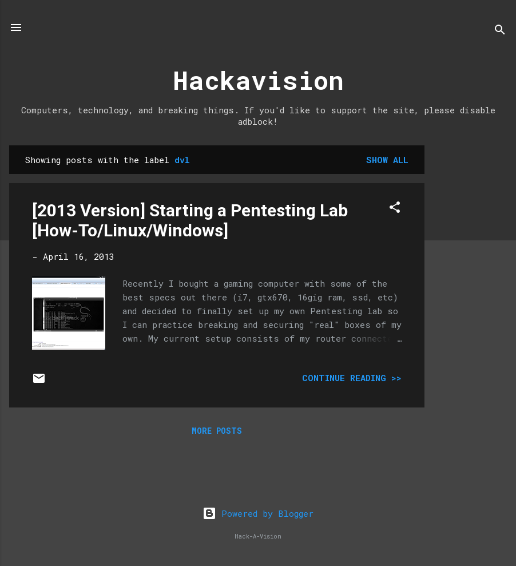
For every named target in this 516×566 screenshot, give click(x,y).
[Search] (500, 31)
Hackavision (258, 80)
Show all (387, 159)
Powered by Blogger (258, 513)
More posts (217, 430)
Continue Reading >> (352, 377)
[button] (395, 208)
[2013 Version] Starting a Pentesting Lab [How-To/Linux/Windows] (190, 220)
